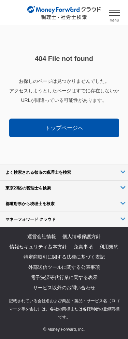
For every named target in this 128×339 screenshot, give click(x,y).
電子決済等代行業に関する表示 (64, 277)
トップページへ (64, 128)
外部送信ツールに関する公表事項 (64, 267)
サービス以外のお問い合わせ (64, 287)
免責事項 (83, 246)
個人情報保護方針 (81, 236)
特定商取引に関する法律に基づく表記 (64, 257)
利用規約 (108, 246)
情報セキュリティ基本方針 (38, 246)
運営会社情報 (41, 236)
